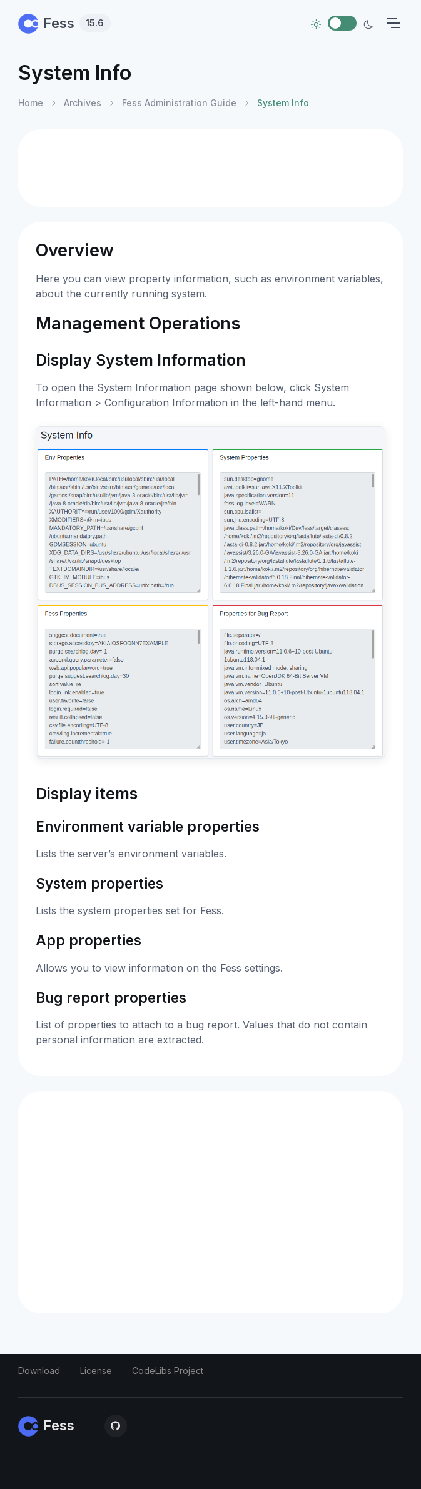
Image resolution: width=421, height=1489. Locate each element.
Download (39, 1370)
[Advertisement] (210, 168)
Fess (64, 23)
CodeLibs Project (167, 1370)
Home (30, 102)
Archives (82, 102)
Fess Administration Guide (179, 102)
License (96, 1370)
